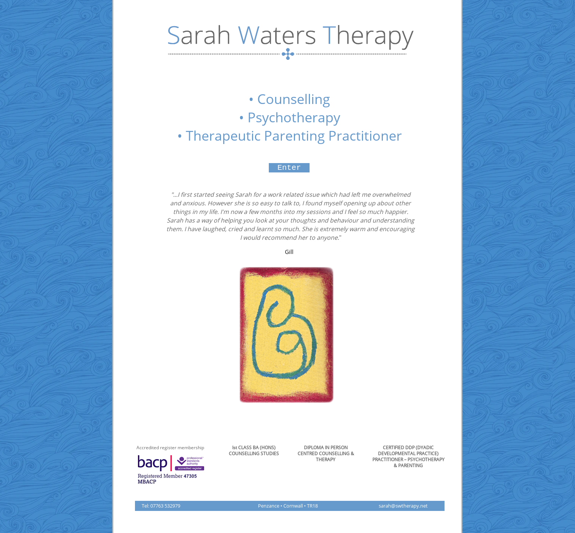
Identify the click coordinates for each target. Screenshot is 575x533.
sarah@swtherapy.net (403, 505)
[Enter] (289, 167)
